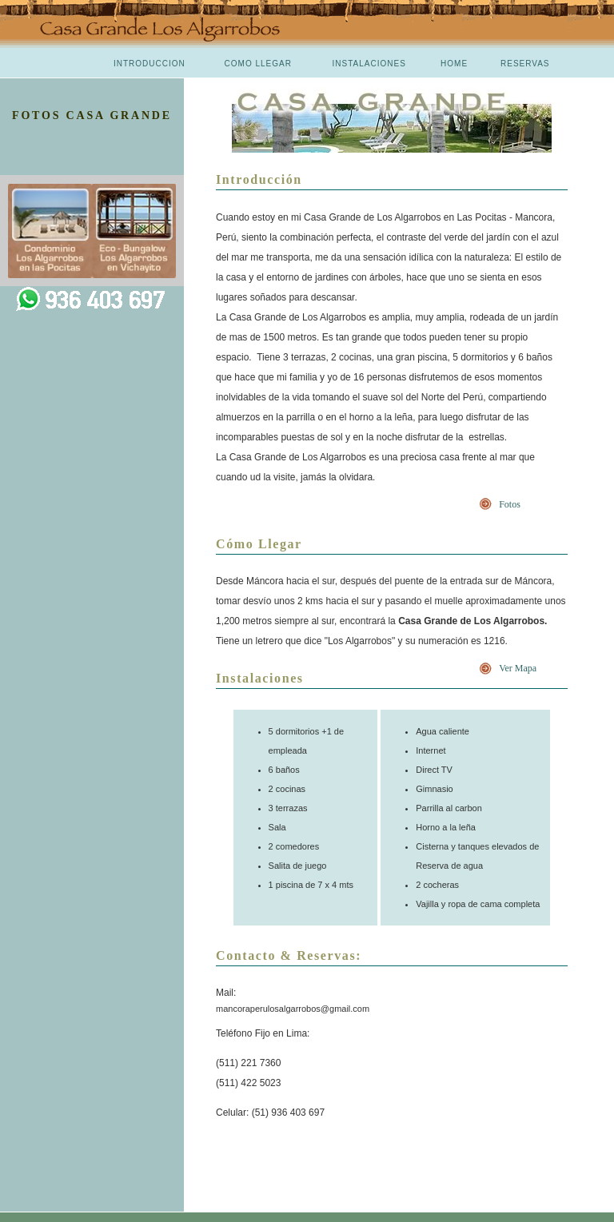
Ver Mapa (517, 668)
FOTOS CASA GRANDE (92, 115)
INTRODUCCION (149, 63)
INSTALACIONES (369, 63)
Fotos (509, 504)
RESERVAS (525, 63)
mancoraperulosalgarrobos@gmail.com (292, 1008)
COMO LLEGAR (258, 63)
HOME (454, 63)
